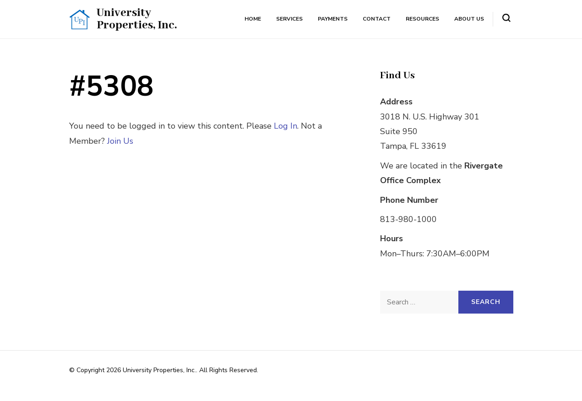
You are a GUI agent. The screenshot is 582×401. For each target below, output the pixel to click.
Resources (422, 18)
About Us (469, 18)
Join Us (120, 140)
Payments (333, 18)
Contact (377, 18)
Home (253, 18)
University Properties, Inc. (137, 19)
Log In (285, 125)
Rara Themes (159, 381)
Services (289, 18)
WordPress (235, 381)
